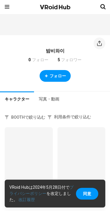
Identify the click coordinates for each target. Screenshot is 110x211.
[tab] (17, 98)
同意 (87, 193)
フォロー (55, 76)
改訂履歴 (26, 199)
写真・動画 (49, 99)
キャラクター (17, 99)
